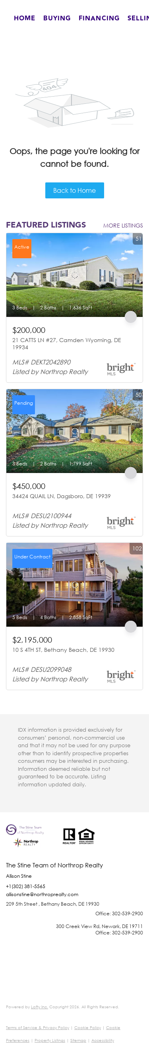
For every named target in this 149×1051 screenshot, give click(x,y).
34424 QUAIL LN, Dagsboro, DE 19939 (61, 496)
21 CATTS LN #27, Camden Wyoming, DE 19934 (66, 343)
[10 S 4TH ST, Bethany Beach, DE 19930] (74, 585)
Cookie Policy (87, 1028)
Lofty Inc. (39, 1007)
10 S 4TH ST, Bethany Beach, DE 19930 (63, 649)
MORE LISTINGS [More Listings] (123, 225)
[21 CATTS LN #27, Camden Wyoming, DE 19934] (74, 275)
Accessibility (102, 1040)
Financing (99, 19)
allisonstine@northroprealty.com (42, 894)
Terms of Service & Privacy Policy (37, 1028)
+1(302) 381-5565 (25, 886)
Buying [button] (57, 19)
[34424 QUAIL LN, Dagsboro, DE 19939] (74, 431)
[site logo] (30, 843)
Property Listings (50, 1040)
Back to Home (74, 190)
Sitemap (78, 1040)
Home (24, 19)
